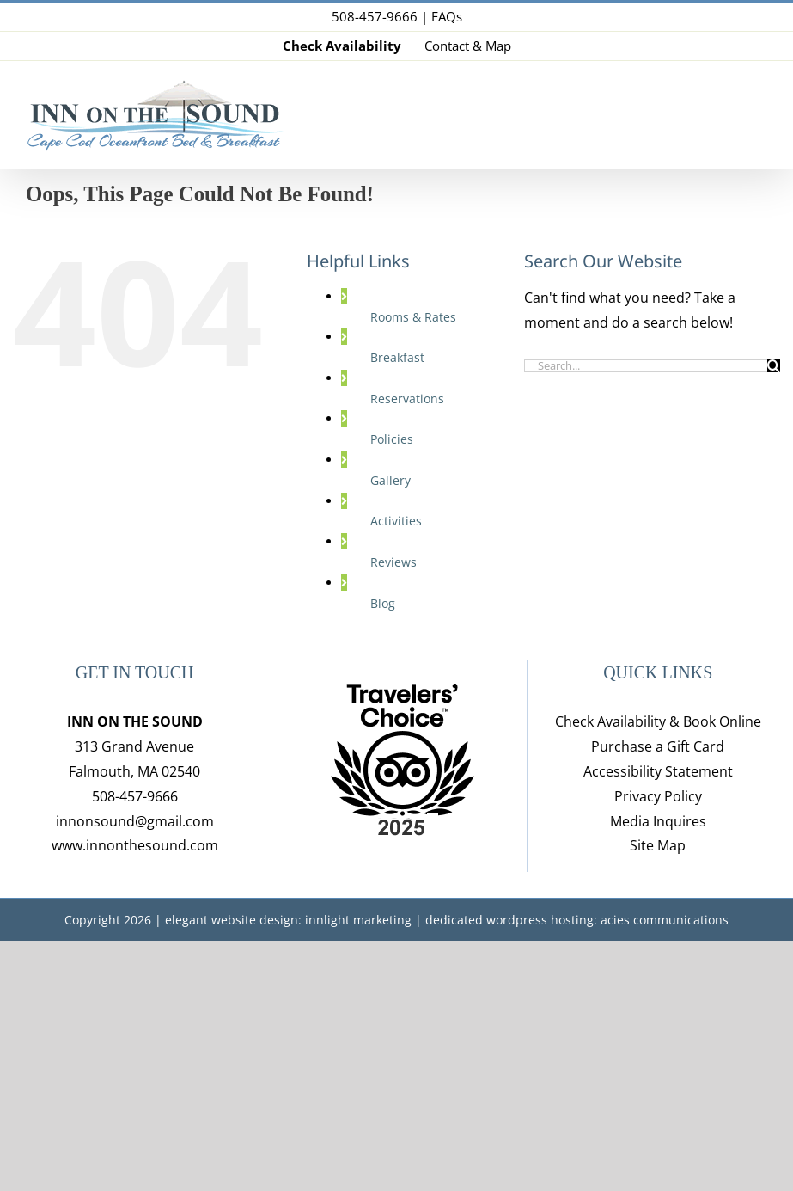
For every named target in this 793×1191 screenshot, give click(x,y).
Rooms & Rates (413, 317)
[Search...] (645, 365)
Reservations (407, 398)
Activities (396, 521)
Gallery (390, 480)
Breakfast (397, 357)
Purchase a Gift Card (657, 746)
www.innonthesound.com (135, 845)
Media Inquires (658, 821)
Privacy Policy (658, 796)
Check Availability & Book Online (658, 721)
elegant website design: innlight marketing (288, 920)
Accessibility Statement (658, 771)
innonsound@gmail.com (135, 821)
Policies (391, 439)
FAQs (446, 16)
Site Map (658, 845)
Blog (382, 603)
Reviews (393, 562)
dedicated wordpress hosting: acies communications (577, 920)
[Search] (773, 365)
